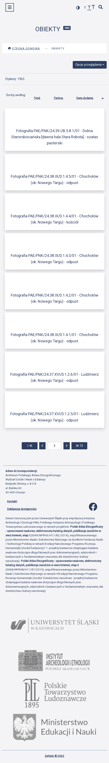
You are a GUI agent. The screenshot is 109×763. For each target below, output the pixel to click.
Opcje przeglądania (88, 64)
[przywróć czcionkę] (89, 7)
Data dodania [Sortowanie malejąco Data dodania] (88, 97)
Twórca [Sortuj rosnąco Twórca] (62, 97)
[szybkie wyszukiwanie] (101, 7)
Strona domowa (24, 48)
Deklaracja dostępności (21, 509)
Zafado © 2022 (54, 756)
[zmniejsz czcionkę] (85, 7)
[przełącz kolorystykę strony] (78, 7)
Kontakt (12, 501)
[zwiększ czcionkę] (93, 7)
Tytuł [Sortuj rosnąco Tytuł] (40, 97)
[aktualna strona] (54, 446)
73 (81, 445)
